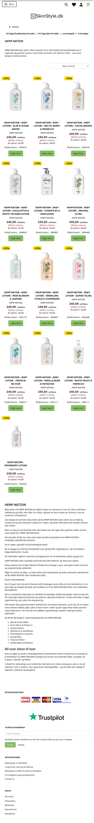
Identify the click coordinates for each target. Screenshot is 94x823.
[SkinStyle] (47, 16)
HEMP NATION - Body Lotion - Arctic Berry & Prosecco (47, 126)
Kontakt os (9, 779)
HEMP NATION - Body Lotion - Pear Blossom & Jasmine (15, 295)
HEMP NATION (15, 132)
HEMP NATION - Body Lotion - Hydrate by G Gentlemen (47, 210)
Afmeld (21, 744)
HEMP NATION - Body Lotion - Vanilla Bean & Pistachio (47, 380)
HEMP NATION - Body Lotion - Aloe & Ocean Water (16, 126)
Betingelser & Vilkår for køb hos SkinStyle (23, 771)
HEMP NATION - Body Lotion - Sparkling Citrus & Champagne (47, 295)
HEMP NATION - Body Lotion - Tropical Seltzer (15, 380)
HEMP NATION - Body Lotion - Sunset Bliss (78, 294)
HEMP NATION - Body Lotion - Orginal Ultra (78, 210)
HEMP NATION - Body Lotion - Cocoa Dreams (78, 124)
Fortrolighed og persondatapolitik (20, 775)
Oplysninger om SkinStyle (16, 763)
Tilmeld (10, 744)
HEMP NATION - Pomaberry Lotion (16, 464)
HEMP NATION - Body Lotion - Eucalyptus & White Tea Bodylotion (15, 210)
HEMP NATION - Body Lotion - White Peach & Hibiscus (78, 380)
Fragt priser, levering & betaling (19, 767)
